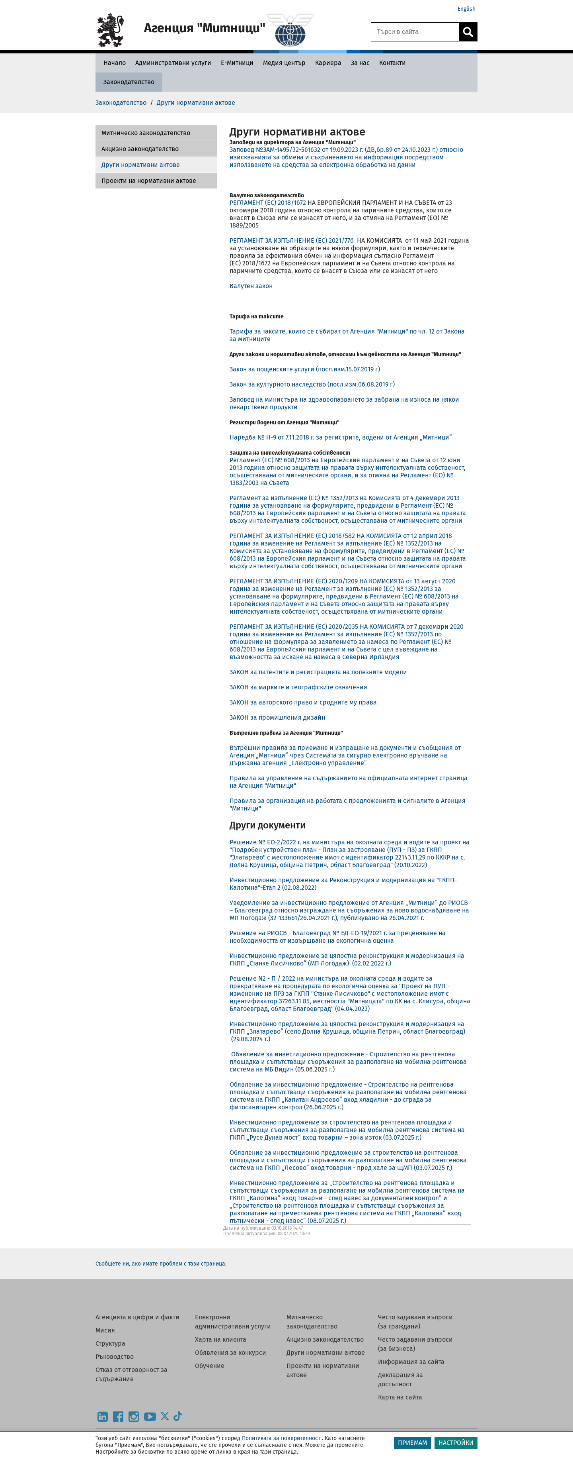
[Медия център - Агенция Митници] (284, 63)
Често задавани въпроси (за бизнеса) (415, 1344)
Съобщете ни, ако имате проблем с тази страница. (161, 1263)
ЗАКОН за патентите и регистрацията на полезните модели (318, 672)
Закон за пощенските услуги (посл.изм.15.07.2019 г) (305, 369)
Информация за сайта (411, 1362)
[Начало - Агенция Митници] (113, 63)
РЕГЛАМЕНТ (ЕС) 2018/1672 (268, 202)
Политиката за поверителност (281, 1438)
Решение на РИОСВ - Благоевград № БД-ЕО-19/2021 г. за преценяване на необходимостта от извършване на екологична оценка (338, 936)
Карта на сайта (400, 1397)
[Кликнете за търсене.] (468, 32)
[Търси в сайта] (415, 32)
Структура (110, 1343)
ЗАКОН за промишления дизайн (277, 717)
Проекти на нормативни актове (148, 180)
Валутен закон (251, 286)
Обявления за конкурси (230, 1352)
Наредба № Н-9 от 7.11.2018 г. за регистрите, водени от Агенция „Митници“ (341, 437)
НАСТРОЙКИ (456, 1442)
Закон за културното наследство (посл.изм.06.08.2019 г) (312, 384)
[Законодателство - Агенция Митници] (129, 82)
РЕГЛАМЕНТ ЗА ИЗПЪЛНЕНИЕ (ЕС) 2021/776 (292, 240)
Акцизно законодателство (140, 149)
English (467, 9)
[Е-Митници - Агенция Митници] (237, 63)
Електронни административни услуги (233, 1321)
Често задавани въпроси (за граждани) (415, 1321)
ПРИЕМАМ (412, 1442)
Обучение (209, 1366)
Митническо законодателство (145, 133)
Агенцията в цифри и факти (137, 1317)
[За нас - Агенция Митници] (360, 63)
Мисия (105, 1330)
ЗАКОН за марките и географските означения (298, 687)
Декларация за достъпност (400, 1379)
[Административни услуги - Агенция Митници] (173, 63)
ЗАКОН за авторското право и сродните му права (303, 702)
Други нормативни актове (140, 165)
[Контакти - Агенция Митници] (392, 63)
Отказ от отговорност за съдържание (132, 1374)
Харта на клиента (220, 1339)
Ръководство (115, 1356)
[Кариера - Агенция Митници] (328, 63)
